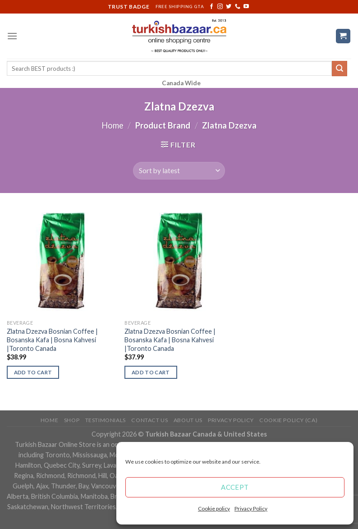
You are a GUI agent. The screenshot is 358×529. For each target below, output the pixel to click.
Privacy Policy (250, 508)
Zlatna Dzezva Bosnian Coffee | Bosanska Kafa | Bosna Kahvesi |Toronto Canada (52, 339)
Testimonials (105, 420)
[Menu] (12, 36)
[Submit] (339, 68)
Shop (71, 420)
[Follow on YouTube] (246, 7)
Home (112, 125)
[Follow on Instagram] (220, 7)
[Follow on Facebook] (211, 7)
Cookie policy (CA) (288, 420)
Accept (235, 487)
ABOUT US (188, 420)
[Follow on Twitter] (228, 7)
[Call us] (237, 7)
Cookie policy (214, 508)
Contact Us (149, 420)
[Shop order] (179, 170)
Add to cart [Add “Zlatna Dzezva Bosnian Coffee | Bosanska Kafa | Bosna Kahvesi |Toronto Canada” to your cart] (33, 372)
